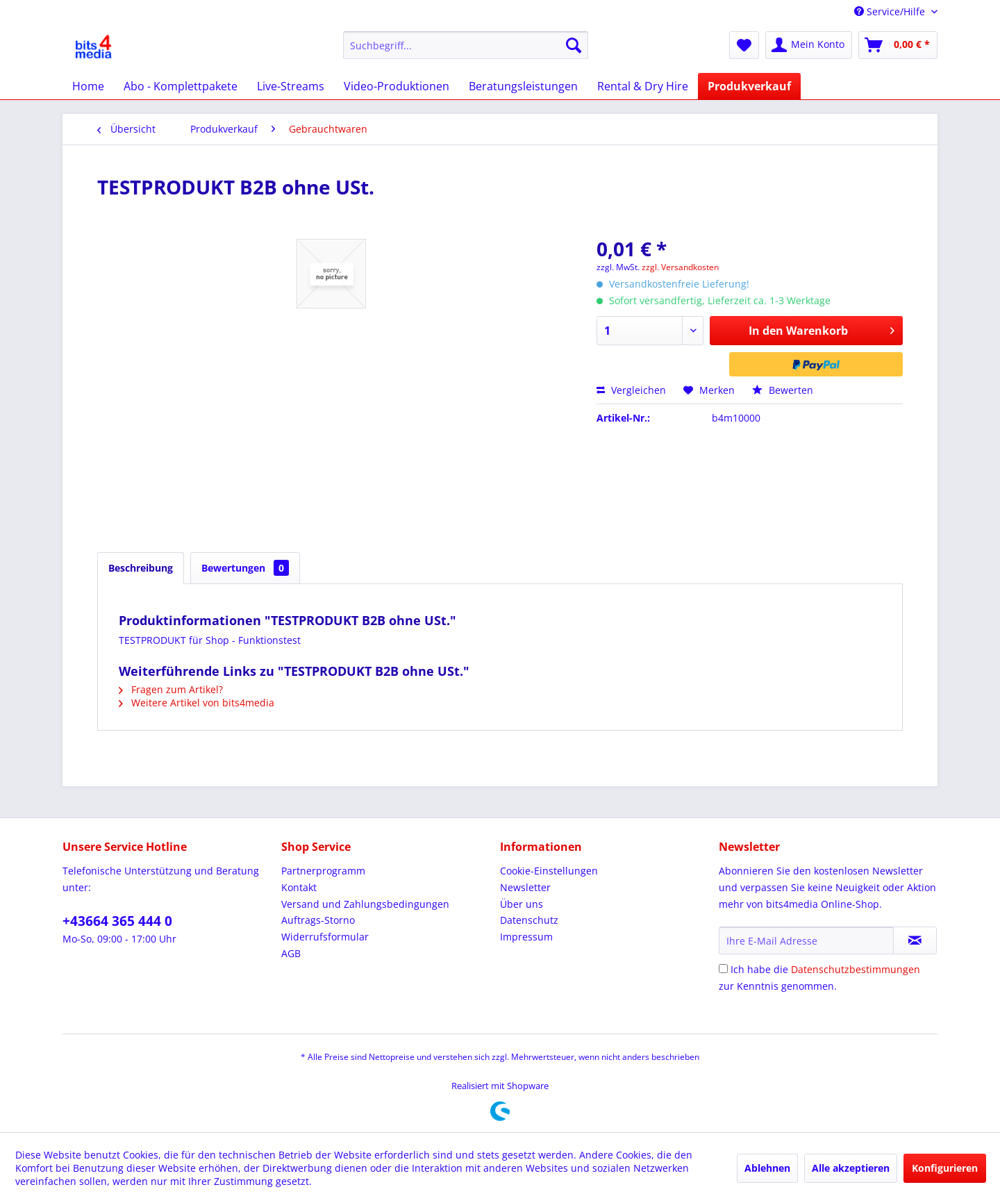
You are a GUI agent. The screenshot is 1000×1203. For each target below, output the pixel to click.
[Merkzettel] (744, 45)
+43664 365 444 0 (117, 921)
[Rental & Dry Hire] (643, 86)
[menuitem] (465, 45)
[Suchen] (573, 45)
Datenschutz (529, 920)
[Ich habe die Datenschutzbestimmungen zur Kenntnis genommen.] (723, 968)
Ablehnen (767, 1168)
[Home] (88, 86)
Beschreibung (140, 567)
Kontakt (299, 887)
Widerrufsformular (325, 936)
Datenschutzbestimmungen (855, 969)
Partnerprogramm (323, 870)
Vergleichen (631, 390)
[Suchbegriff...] (465, 45)
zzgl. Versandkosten (680, 267)
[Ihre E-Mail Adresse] (806, 940)
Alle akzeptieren (851, 1168)
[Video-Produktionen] (396, 86)
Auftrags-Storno (318, 920)
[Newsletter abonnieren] (915, 940)
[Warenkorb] (898, 45)
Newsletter (525, 887)
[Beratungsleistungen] (523, 86)
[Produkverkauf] (749, 86)
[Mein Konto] (808, 45)
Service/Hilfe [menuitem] (891, 11)
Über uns (521, 904)
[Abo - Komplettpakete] (180, 86)
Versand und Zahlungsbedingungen (365, 904)
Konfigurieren (945, 1168)
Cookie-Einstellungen (549, 870)
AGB (291, 953)
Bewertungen (245, 568)
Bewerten (782, 390)
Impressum (526, 936)
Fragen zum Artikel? (171, 689)
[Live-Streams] (290, 86)
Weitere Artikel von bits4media (196, 702)
